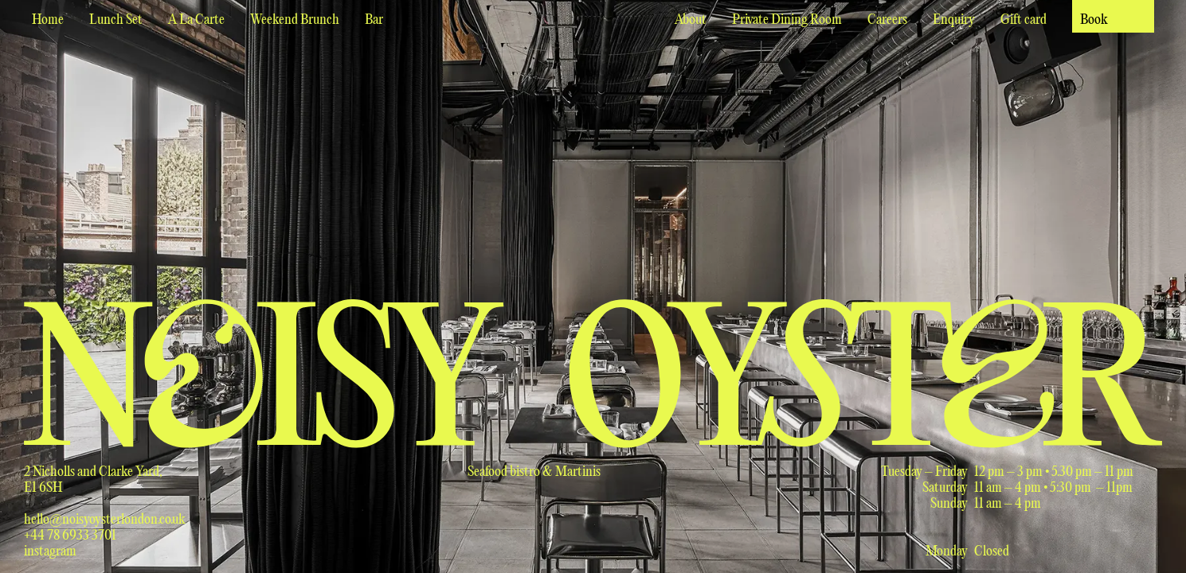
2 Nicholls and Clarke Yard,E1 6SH (93, 480)
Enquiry (954, 20)
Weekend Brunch (294, 20)
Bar (374, 20)
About (691, 20)
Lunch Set (116, 20)
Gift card (1023, 20)
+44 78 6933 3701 (70, 536)
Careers (887, 20)
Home (48, 20)
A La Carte (196, 20)
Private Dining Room (787, 20)
